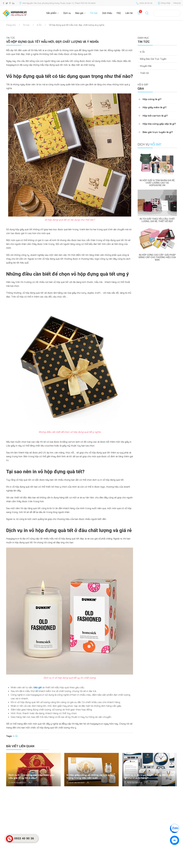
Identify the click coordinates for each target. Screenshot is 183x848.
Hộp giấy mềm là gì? (155, 107)
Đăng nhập (165, 3)
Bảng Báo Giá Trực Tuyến (153, 58)
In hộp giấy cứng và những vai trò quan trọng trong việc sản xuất (90, 776)
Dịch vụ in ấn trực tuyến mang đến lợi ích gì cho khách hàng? (149, 776)
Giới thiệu (107, 13)
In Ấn (39, 25)
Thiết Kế (144, 73)
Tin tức (94, 13)
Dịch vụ (67, 13)
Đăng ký (177, 3)
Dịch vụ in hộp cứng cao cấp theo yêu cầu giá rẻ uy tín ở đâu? (31, 776)
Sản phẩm (51, 13)
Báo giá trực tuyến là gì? (158, 132)
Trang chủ (11, 25)
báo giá (38, 687)
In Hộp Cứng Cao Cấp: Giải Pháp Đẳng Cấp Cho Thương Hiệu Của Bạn (157, 257)
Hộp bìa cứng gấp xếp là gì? (159, 123)
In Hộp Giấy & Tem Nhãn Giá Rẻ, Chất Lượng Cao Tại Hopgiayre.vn (157, 183)
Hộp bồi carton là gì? (155, 115)
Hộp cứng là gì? (152, 99)
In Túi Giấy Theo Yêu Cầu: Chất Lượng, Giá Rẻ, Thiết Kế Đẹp (157, 220)
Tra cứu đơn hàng (167, 13)
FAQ (119, 13)
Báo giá (79, 13)
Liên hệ (129, 13)
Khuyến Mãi (145, 66)
